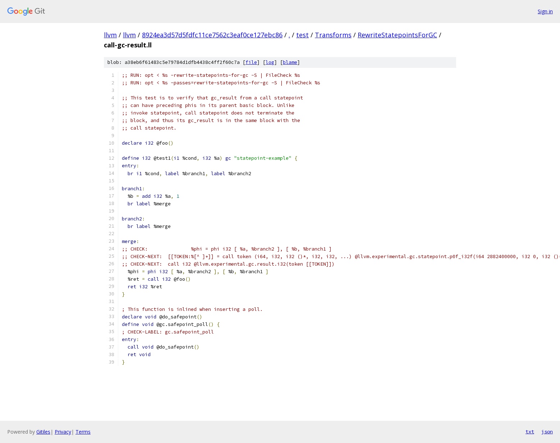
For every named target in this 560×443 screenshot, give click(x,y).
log (270, 62)
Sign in (545, 11)
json (547, 431)
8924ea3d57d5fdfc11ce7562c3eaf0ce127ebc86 (212, 35)
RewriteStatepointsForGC (397, 35)
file (251, 62)
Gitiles (43, 431)
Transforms (333, 35)
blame (290, 62)
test (302, 35)
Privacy (63, 431)
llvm (110, 35)
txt (529, 431)
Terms (83, 431)
